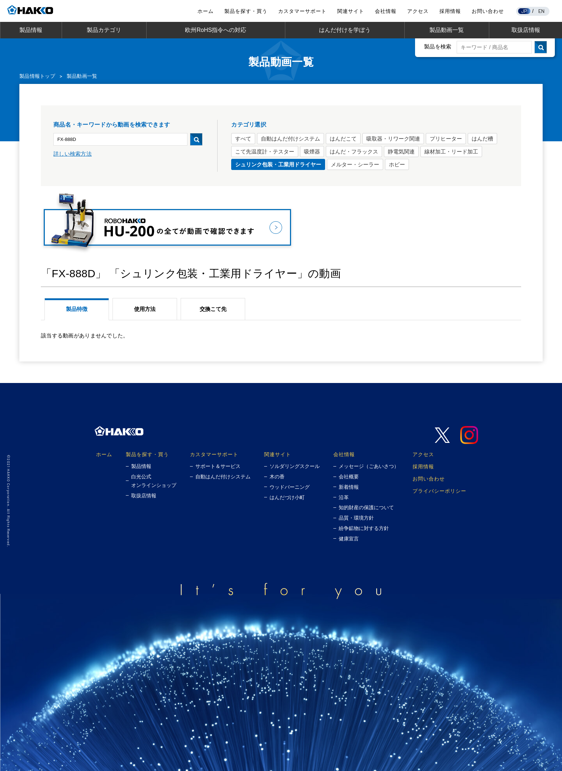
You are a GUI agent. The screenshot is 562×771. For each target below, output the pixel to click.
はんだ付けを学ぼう (345, 30)
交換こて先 (213, 309)
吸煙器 (312, 151)
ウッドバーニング (290, 487)
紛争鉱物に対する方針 (364, 528)
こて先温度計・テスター (264, 151)
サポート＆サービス (217, 466)
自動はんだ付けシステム (290, 139)
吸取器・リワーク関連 (393, 139)
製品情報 (30, 30)
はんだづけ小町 (287, 497)
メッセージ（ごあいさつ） (369, 466)
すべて (243, 139)
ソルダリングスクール (295, 466)
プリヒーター (446, 139)
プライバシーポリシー (439, 491)
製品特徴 (76, 309)
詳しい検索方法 (72, 154)
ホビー (397, 164)
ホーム (205, 11)
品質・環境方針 (356, 518)
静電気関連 (401, 151)
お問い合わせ (488, 11)
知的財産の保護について (366, 507)
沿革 (344, 497)
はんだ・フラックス (354, 151)
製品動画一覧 (446, 30)
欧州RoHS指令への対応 (215, 30)
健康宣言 (349, 538)
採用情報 (450, 11)
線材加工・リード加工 (451, 151)
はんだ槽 (482, 139)
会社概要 (349, 476)
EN (541, 11)
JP (524, 11)
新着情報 (349, 487)
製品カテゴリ (104, 30)
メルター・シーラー (355, 164)
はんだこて (343, 139)
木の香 (277, 476)
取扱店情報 (525, 30)
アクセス (418, 11)
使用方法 (145, 309)
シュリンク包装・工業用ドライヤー (278, 164)
